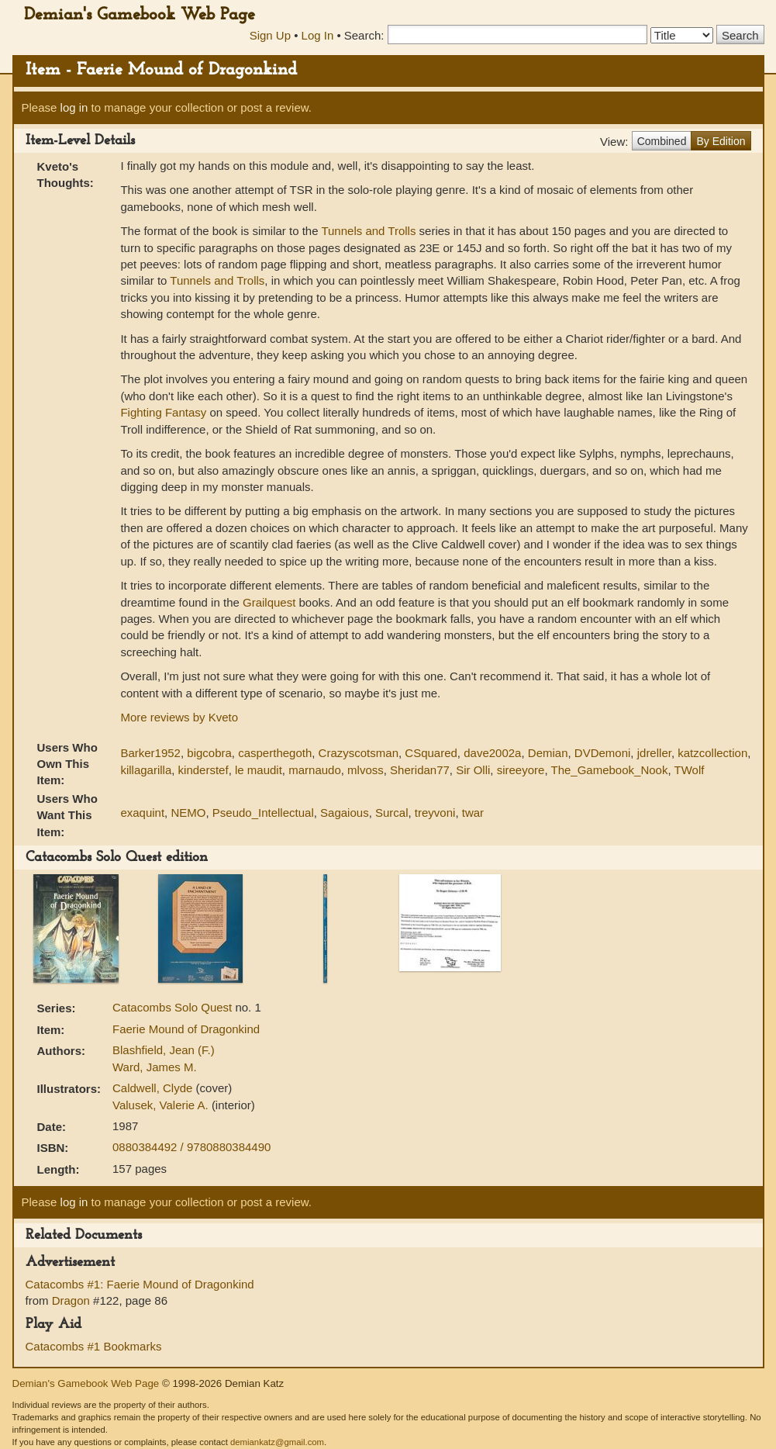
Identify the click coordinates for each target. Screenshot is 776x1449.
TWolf (689, 769)
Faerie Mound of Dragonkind (186, 1029)
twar (473, 812)
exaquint (142, 812)
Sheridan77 (420, 769)
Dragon (71, 1300)
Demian (548, 752)
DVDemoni (602, 752)
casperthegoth (275, 752)
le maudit (258, 769)
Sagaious (344, 812)
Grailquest (269, 602)
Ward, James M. (154, 1067)
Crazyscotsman (358, 752)
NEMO (188, 812)
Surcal (392, 812)
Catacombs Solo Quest (173, 1007)
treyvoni (435, 812)
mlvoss (365, 769)
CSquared (431, 752)
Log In (318, 35)
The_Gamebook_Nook (608, 769)
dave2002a (492, 752)
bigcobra (209, 752)
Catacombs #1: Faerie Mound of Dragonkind (140, 1284)
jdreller (654, 752)
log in (74, 107)
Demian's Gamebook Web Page (139, 15)
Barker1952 (150, 752)
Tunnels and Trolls (368, 230)
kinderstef (203, 769)
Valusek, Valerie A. (162, 1105)
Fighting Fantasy (163, 412)
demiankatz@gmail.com (277, 1442)
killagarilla (145, 769)
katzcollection (712, 752)
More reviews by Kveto (179, 717)
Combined (662, 141)
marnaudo (314, 769)
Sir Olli (473, 769)
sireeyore (521, 769)
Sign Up (270, 35)
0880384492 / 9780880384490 (191, 1146)
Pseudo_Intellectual (263, 812)
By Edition (720, 141)
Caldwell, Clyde (154, 1088)
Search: (364, 35)
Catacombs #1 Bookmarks (94, 1346)
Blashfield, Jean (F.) (163, 1049)
